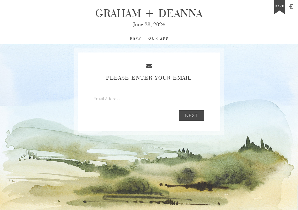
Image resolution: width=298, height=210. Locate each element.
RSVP (135, 39)
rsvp (279, 6)
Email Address (107, 99)
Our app (158, 39)
